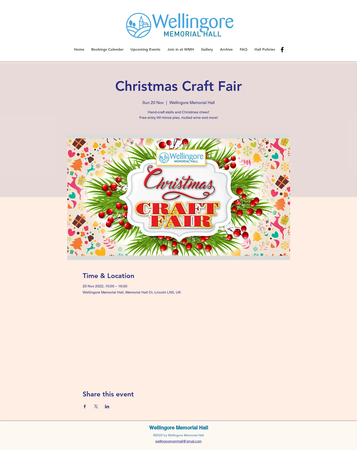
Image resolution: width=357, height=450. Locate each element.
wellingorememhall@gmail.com (178, 441)
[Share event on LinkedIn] (107, 406)
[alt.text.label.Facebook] (282, 49)
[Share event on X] (96, 406)
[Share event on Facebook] (85, 406)
